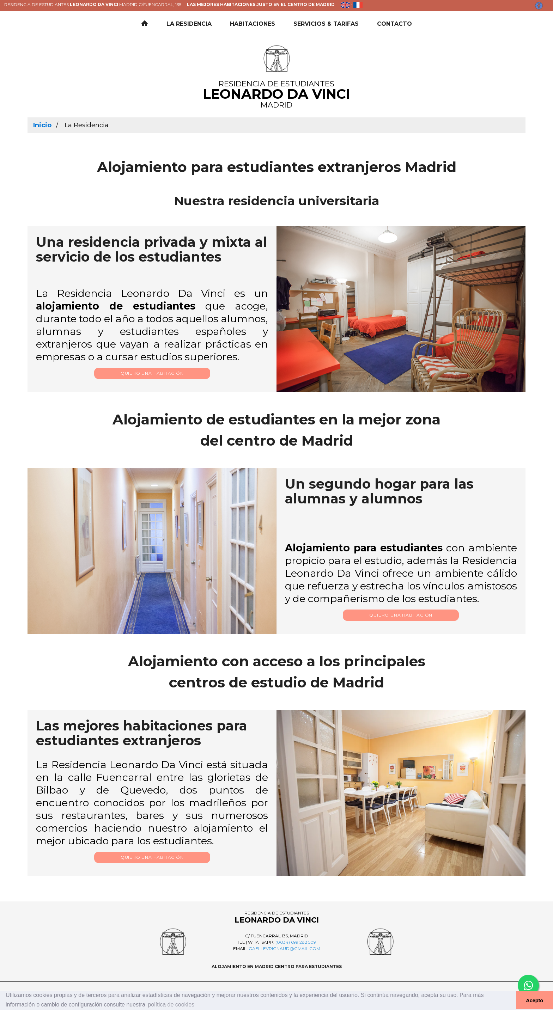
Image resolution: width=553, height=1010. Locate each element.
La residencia (189, 23)
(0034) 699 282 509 (295, 942)
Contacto (394, 23)
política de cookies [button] (171, 1005)
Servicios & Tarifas (326, 23)
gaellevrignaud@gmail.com (284, 948)
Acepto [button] (534, 1000)
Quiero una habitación (152, 373)
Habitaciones (252, 23)
